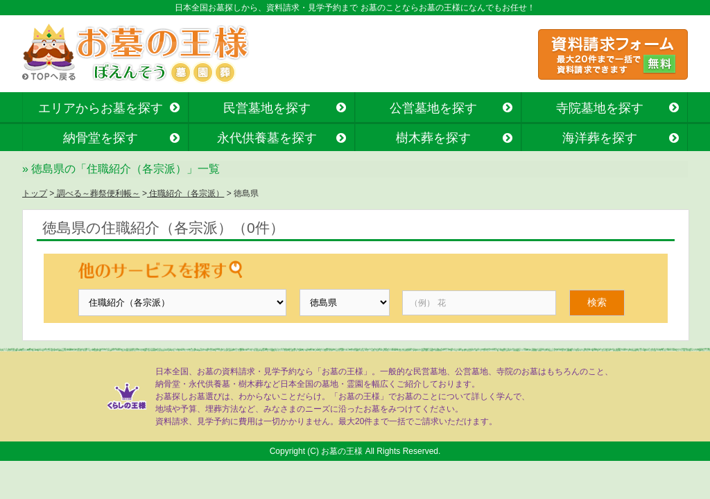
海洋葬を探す (599, 138)
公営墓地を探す (433, 108)
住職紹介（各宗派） (185, 193)
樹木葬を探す (433, 138)
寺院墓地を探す (599, 108)
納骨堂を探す (100, 138)
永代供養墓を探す (267, 138)
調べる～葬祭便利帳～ (96, 193)
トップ (34, 193)
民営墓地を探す (267, 108)
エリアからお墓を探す (100, 108)
